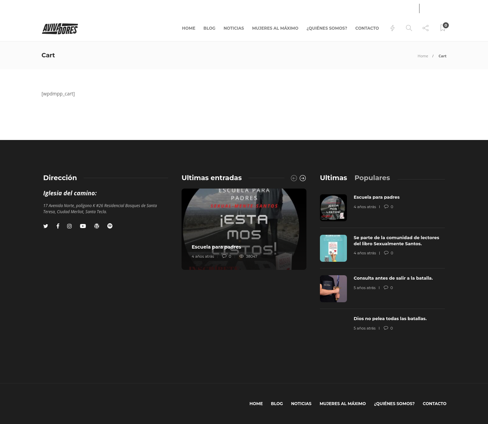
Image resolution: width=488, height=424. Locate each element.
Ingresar (397, 8)
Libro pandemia (58, 7)
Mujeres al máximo (275, 28)
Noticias (233, 28)
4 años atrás (203, 256)
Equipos (91, 7)
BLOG (210, 28)
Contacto (367, 28)
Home (188, 28)
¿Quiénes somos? (326, 28)
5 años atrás (365, 287)
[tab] (333, 178)
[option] (244, 229)
